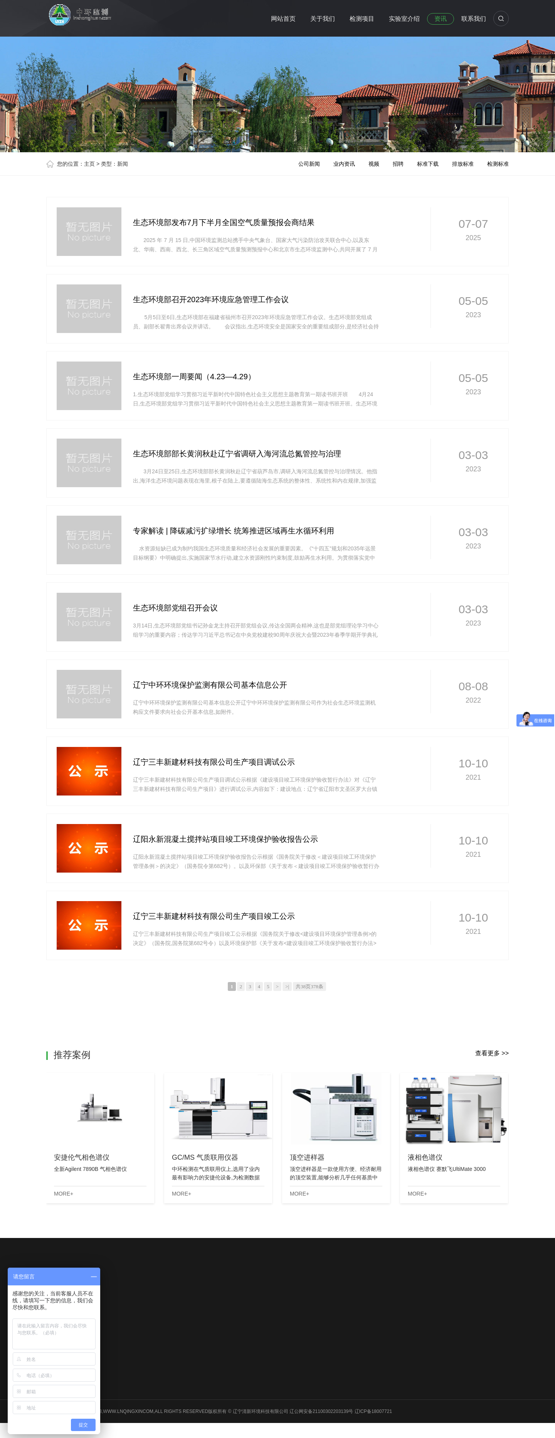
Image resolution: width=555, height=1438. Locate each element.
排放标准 (463, 164)
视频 (373, 164)
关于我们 (322, 18)
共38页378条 (309, 986)
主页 (89, 164)
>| (287, 986)
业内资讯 (344, 164)
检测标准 (498, 164)
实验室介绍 (404, 18)
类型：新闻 (114, 164)
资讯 (440, 18)
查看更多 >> (492, 1053)
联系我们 (473, 18)
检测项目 (362, 18)
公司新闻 (309, 164)
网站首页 (283, 18)
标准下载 (428, 164)
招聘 (398, 164)
